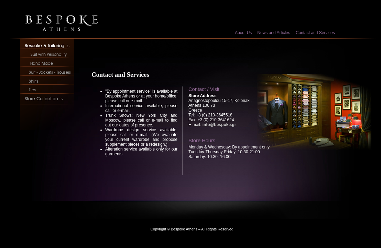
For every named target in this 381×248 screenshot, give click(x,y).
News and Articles (273, 32)
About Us (243, 32)
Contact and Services (315, 32)
